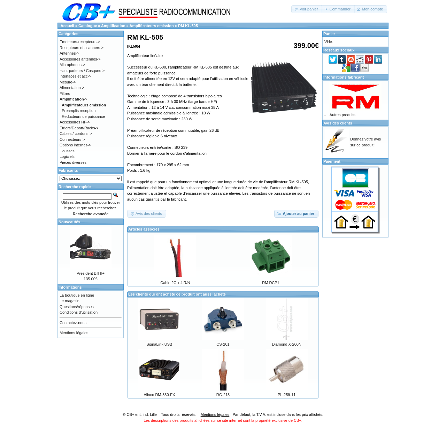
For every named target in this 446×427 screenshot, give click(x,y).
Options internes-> (75, 145)
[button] (306, 9)
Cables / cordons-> (76, 133)
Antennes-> (69, 53)
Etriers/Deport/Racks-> (79, 128)
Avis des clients (337, 123)
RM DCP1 (270, 283)
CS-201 (222, 344)
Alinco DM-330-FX (159, 395)
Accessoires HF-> (75, 122)
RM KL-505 (188, 26)
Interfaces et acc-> (75, 76)
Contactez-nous (73, 323)
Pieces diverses (73, 162)
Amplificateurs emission (152, 26)
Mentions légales (74, 333)
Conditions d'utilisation (79, 312)
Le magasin (69, 301)
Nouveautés (69, 222)
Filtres (65, 93)
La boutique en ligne (77, 295)
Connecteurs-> (72, 139)
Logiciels (67, 156)
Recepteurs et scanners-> (81, 48)
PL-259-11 (286, 395)
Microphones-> (72, 65)
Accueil (67, 26)
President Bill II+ (91, 273)
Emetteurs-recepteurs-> (80, 42)
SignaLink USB (159, 344)
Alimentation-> (72, 88)
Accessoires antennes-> (80, 59)
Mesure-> (68, 82)
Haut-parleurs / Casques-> (82, 71)
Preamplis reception (78, 110)
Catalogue (87, 26)
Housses (67, 151)
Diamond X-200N (286, 344)
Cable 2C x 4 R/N (175, 283)
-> (73, 99)
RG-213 (223, 395)
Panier (329, 34)
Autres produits (342, 115)
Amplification (113, 26)
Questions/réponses (77, 307)
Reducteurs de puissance (83, 116)
